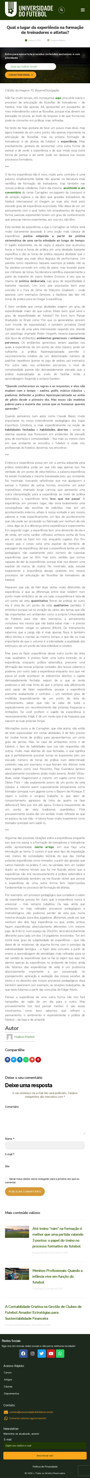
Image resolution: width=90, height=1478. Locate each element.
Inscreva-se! (45, 1455)
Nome (9, 1138)
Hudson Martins (24, 1037)
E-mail (10, 1154)
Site (7, 1166)
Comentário (12, 1106)
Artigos (8, 1379)
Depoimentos (11, 1393)
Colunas (8, 1386)
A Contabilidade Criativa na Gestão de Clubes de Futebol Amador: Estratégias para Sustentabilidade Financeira (43, 1312)
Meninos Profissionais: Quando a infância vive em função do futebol (57, 1276)
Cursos (8, 1372)
